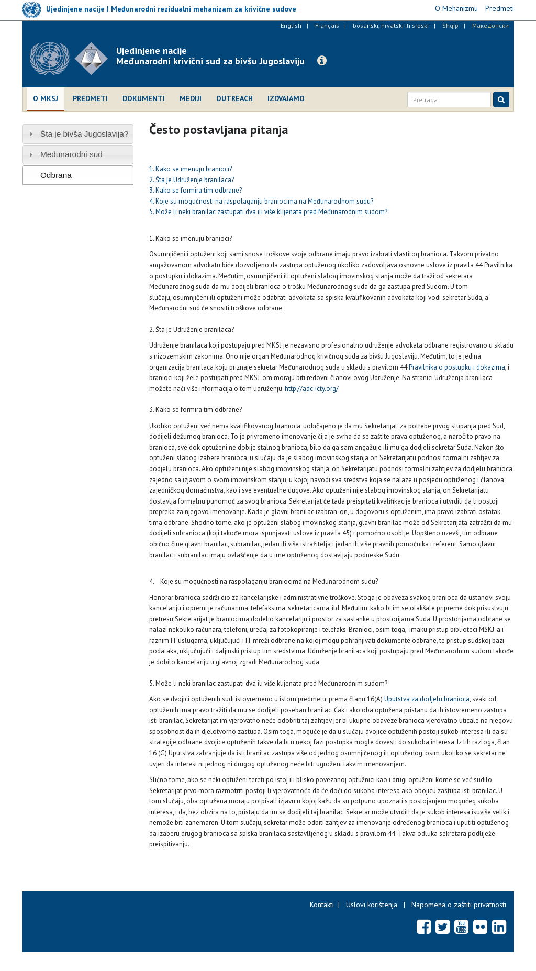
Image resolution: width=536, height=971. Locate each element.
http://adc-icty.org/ (312, 388)
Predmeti (90, 98)
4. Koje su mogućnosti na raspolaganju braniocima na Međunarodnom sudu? (261, 201)
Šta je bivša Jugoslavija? (84, 133)
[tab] (77, 133)
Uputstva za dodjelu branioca (427, 699)
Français (327, 25)
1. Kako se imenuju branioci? (190, 168)
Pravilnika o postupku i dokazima (457, 367)
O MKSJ (45, 98)
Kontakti (322, 904)
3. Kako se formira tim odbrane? (195, 190)
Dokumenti (143, 98)
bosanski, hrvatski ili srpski (391, 25)
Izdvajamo (286, 98)
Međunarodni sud (71, 154)
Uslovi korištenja (371, 904)
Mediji (191, 98)
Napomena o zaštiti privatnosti (458, 904)
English (291, 25)
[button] (321, 60)
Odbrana (56, 175)
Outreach (234, 98)
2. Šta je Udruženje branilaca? (191, 179)
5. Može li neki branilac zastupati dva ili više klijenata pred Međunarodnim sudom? (268, 211)
